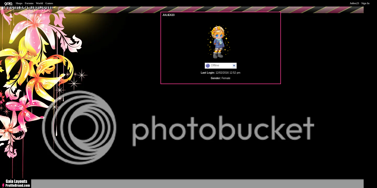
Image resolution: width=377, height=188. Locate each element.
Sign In (365, 3)
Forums (29, 3)
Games (49, 3)
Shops (19, 3)
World (39, 3)
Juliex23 (354, 3)
